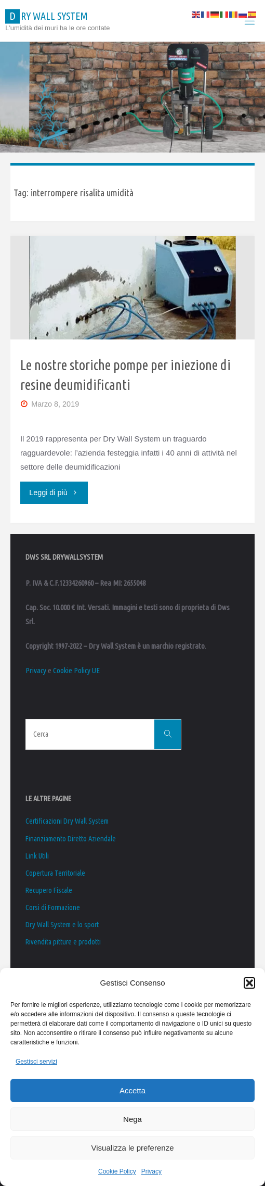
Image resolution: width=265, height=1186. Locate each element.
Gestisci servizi (36, 1061)
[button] (249, 983)
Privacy (151, 1171)
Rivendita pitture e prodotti (63, 942)
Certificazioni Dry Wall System (67, 821)
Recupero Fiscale (48, 890)
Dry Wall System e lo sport (62, 924)
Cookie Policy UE (76, 670)
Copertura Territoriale (55, 873)
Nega (132, 1119)
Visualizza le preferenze (132, 1147)
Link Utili (37, 856)
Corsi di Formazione (52, 907)
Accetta (132, 1090)
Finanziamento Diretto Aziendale (70, 839)
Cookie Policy (117, 1171)
